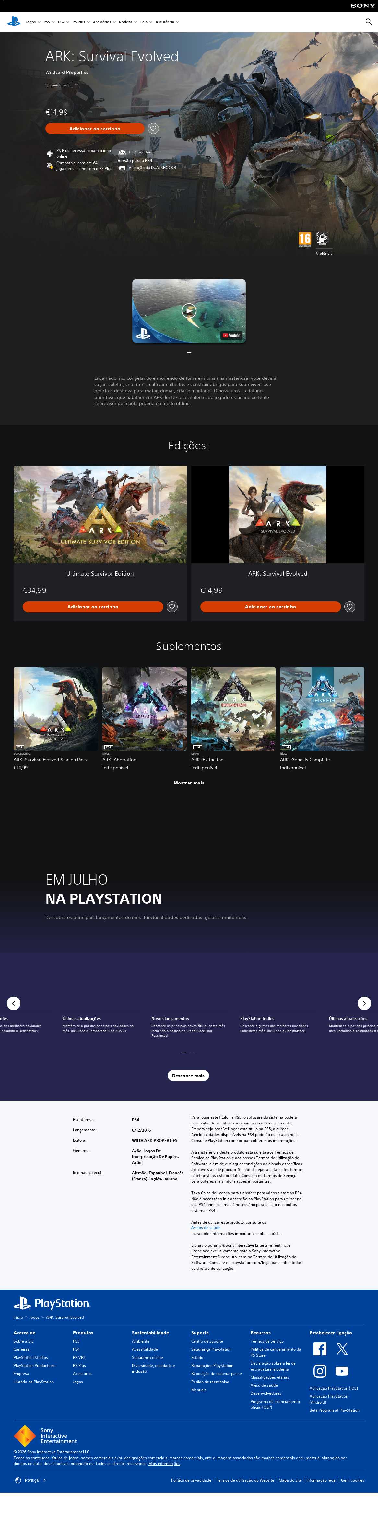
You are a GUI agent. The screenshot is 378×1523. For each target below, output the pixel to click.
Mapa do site (290, 1480)
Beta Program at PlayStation (335, 1410)
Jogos (31, 22)
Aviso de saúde (264, 1385)
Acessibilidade (145, 1349)
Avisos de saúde (205, 1227)
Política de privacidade (191, 1480)
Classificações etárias (270, 1377)
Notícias (125, 22)
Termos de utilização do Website (245, 1480)
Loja (144, 22)
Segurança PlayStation (211, 1349)
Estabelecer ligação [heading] (331, 1333)
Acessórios (102, 22)
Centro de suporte (207, 1341)
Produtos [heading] (83, 1333)
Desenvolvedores (266, 1393)
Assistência (165, 22)
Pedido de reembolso (210, 1381)
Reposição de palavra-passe (216, 1373)
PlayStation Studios (31, 1357)
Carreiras (22, 1349)
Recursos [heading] (261, 1333)
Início (18, 1317)
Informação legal (321, 1480)
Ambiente (140, 1341)
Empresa (21, 1373)
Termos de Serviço (267, 1341)
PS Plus (79, 22)
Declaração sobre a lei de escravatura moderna (273, 1366)
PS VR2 (79, 1357)
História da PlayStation (34, 1381)
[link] (189, 1003)
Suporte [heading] (200, 1333)
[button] (189, 311)
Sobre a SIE (23, 1341)
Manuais (199, 1390)
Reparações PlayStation (212, 1365)
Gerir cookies (352, 1480)
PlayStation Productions (35, 1365)
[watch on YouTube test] (231, 335)
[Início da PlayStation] (14, 22)
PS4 (61, 22)
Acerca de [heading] (24, 1333)
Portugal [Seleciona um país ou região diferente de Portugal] (31, 1480)
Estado (197, 1357)
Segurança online (147, 1357)
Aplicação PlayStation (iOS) (334, 1388)
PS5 (47, 22)
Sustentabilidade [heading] (150, 1333)
